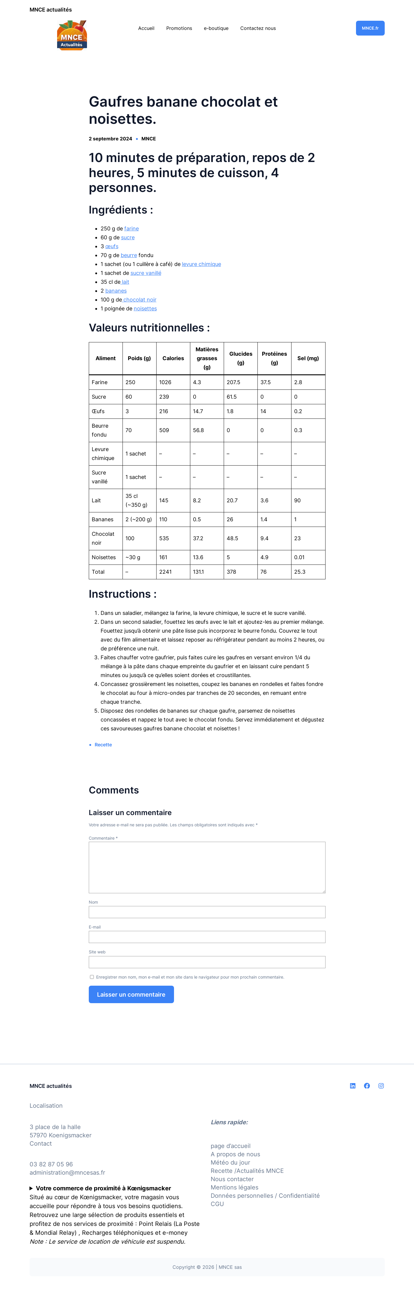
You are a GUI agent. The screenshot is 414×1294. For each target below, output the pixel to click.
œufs (111, 246)
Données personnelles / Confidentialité (265, 1195)
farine (131, 228)
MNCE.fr (370, 28)
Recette (103, 745)
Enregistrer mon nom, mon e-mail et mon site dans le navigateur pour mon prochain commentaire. (190, 976)
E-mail (95, 926)
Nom (93, 902)
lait (124, 282)
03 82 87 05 (47, 1164)
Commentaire (103, 838)
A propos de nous (235, 1154)
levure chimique (201, 264)
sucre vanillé (146, 273)
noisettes (145, 308)
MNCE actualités (51, 10)
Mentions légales (234, 1187)
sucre (128, 237)
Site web (97, 951)
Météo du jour (230, 1162)
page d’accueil (231, 1145)
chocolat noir (139, 299)
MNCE (148, 139)
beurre (129, 255)
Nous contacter (232, 1179)
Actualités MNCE (260, 1170)
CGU (217, 1204)
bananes (116, 291)
